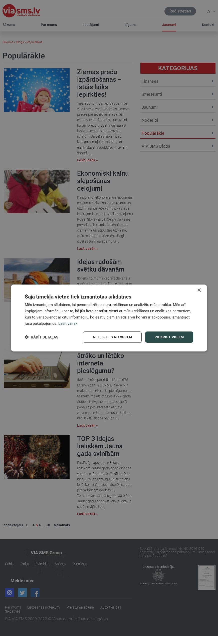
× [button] (199, 290)
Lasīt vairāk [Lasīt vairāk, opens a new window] (68, 323)
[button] (41, 337)
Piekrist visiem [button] (169, 337)
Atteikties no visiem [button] (112, 337)
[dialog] (109, 318)
